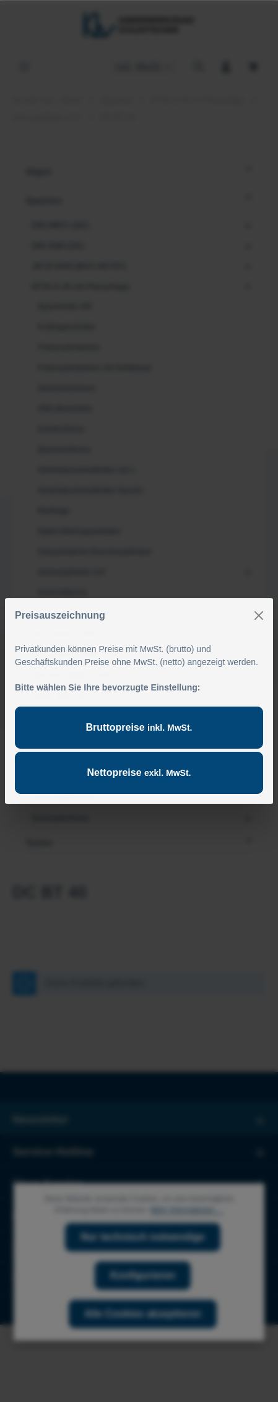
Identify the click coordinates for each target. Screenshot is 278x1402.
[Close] (259, 615)
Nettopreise (139, 772)
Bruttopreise (139, 727)
